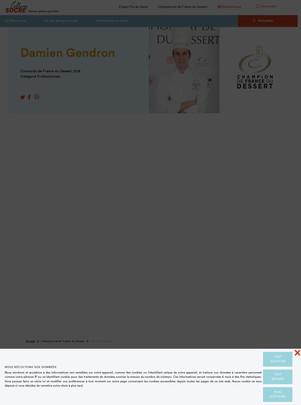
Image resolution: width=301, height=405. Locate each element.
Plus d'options (278, 394)
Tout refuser (278, 377)
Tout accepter (277, 359)
